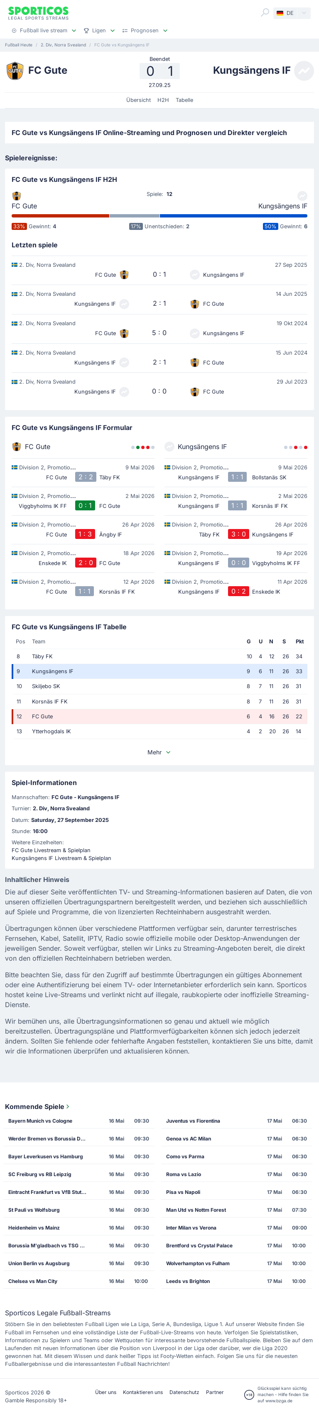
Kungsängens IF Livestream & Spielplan (61, 858)
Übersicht (138, 100)
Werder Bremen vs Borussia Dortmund (49, 1139)
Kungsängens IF (282, 206)
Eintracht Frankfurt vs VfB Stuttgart (49, 1192)
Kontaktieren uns (143, 1392)
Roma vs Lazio (183, 1174)
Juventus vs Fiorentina (193, 1121)
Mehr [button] (159, 752)
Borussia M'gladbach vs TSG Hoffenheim (49, 1245)
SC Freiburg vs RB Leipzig (39, 1174)
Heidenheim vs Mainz (34, 1228)
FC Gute (24, 206)
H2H (163, 100)
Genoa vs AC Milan (188, 1139)
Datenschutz (184, 1392)
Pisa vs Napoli (183, 1192)
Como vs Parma (185, 1156)
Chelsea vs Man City (32, 1281)
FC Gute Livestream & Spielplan (51, 850)
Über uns (105, 1392)
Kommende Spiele (38, 1106)
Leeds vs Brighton (188, 1281)
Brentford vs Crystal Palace (199, 1245)
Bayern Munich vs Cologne (40, 1121)
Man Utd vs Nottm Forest (196, 1210)
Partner (215, 1392)
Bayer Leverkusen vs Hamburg (45, 1156)
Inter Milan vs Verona (191, 1228)
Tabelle (184, 100)
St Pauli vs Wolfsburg (34, 1210)
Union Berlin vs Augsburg (39, 1263)
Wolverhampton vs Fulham (198, 1263)
